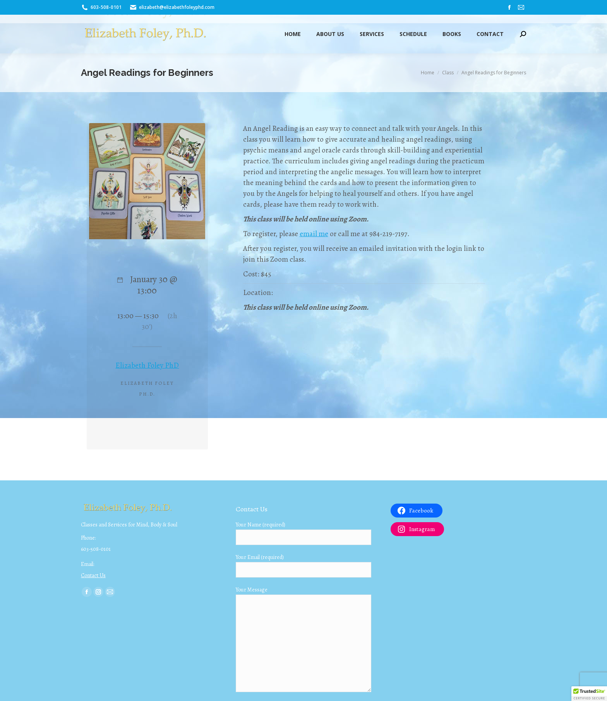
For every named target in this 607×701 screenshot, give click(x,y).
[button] (589, 693)
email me (314, 234)
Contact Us (93, 575)
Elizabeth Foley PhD (147, 365)
